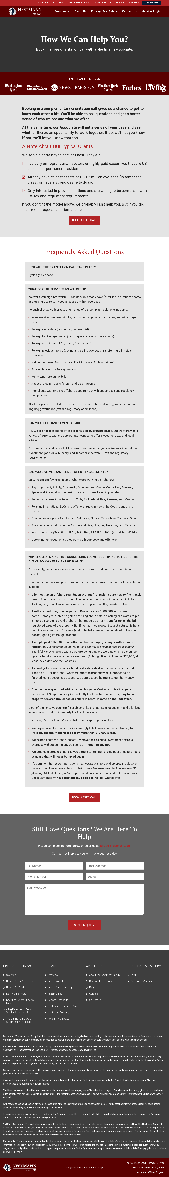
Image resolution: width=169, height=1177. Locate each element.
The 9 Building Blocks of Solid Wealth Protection (19, 1015)
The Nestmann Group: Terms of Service (144, 1158)
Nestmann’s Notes (16, 988)
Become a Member (141, 976)
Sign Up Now (151, 3)
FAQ (91, 982)
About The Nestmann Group (104, 970)
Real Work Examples (100, 976)
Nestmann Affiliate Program (150, 1167)
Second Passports (58, 995)
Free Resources (79, 3)
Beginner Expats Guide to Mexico (20, 997)
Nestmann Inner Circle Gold (63, 1001)
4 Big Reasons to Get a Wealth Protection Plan (19, 1006)
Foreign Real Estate (58, 1013)
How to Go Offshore (17, 982)
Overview (11, 970)
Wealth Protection (51, 3)
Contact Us (95, 995)
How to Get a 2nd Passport (21, 976)
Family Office (55, 988)
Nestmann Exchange (59, 1007)
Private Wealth (56, 976)
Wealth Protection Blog (109, 3)
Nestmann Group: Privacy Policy (148, 1163)
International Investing (60, 982)
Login (134, 970)
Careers (134, 3)
